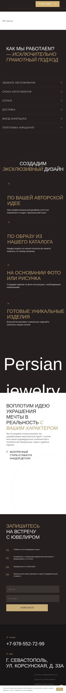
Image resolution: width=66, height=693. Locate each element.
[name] (32, 589)
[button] (48, 4)
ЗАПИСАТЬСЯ (27, 607)
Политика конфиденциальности (45, 675)
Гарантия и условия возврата (44, 679)
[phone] (32, 598)
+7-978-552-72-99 (25, 643)
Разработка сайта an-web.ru (44, 684)
